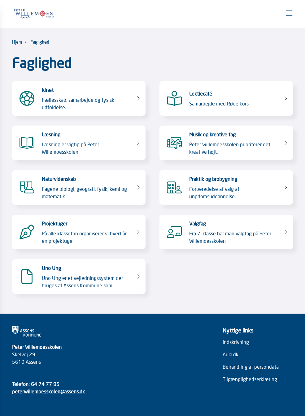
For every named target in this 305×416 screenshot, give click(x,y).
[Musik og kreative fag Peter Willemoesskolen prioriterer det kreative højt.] (226, 143)
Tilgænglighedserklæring (250, 379)
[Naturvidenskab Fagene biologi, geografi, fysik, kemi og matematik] (79, 187)
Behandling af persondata (251, 366)
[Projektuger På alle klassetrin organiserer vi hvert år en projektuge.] (79, 232)
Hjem (17, 42)
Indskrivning (236, 342)
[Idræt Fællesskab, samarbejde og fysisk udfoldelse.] (79, 98)
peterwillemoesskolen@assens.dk (48, 391)
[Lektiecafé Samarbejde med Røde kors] (226, 98)
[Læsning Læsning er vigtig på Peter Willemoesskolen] (79, 143)
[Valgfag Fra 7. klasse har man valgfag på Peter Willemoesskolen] (226, 232)
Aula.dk (230, 354)
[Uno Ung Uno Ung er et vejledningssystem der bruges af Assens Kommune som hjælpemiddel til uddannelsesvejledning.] (79, 276)
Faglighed (39, 42)
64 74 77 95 (45, 384)
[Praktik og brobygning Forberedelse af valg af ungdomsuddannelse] (226, 187)
